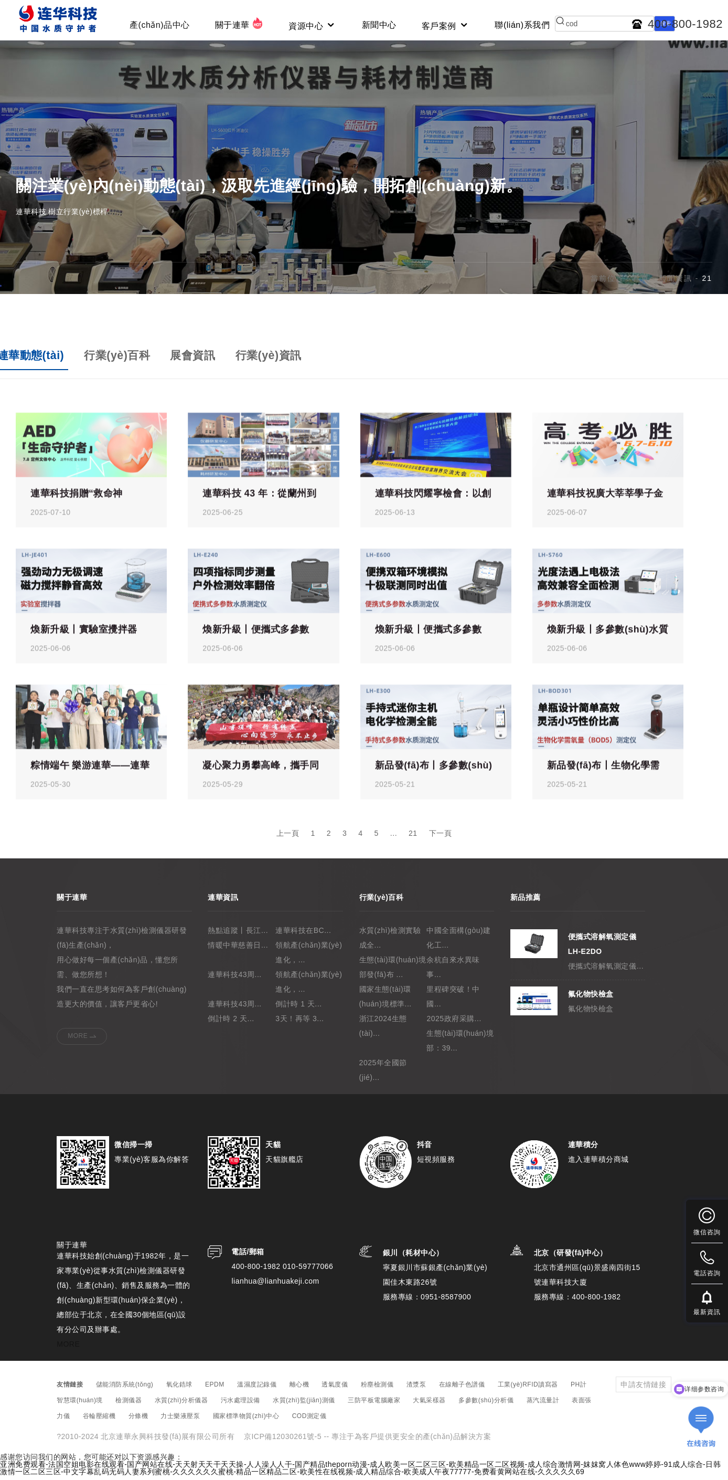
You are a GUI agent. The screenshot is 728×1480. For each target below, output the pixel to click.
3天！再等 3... (299, 1023)
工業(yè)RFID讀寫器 (528, 1389)
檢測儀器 (128, 1405)
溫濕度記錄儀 (256, 1389)
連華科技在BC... (303, 935)
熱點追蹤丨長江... (238, 935)
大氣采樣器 (429, 1405)
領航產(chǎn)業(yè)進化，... (308, 957)
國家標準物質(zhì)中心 (246, 1420)
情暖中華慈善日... (238, 950)
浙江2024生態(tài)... (383, 1030)
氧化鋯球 (179, 1389)
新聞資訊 (675, 282)
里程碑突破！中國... (453, 1001)
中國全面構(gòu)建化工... (458, 942)
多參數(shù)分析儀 (485, 1405)
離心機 (299, 1389)
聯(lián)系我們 (522, 24)
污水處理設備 (240, 1405)
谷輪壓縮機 (99, 1420)
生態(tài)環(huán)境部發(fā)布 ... (392, 971)
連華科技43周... (234, 979)
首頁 (641, 282)
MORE (78, 1040)
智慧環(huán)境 (80, 1405)
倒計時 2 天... (231, 1023)
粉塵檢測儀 (377, 1389)
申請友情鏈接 (643, 1389)
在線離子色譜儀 (462, 1389)
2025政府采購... (453, 1023)
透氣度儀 (335, 1389)
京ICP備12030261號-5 (283, 1441)
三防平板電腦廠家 (374, 1405)
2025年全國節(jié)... (383, 1074)
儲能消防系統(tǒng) (125, 1389)
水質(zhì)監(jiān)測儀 (304, 1405)
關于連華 (239, 23)
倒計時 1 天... (298, 1008)
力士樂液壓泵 (180, 1420)
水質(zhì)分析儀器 (181, 1405)
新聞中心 (379, 24)
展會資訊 (200, 359)
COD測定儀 (309, 1420)
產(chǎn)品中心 (159, 24)
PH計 (578, 1389)
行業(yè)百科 (122, 359)
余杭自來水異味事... (453, 971)
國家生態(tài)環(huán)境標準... (385, 1001)
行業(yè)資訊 (278, 359)
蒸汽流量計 (543, 1405)
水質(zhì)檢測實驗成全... (390, 942)
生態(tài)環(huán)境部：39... (460, 1045)
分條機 (138, 1420)
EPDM (214, 1389)
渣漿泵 (416, 1389)
